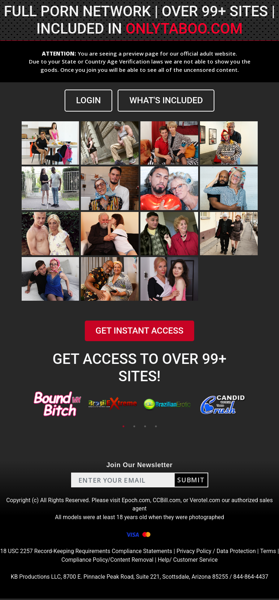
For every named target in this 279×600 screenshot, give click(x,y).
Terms (58, 560)
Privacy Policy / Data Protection (227, 552)
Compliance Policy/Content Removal (117, 560)
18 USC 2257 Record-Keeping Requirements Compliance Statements (95, 552)
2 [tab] (134, 426)
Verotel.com (206, 500)
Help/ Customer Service (198, 560)
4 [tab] (156, 426)
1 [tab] (123, 426)
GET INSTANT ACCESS (139, 331)
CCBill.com (167, 500)
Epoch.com (136, 500)
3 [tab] (145, 426)
